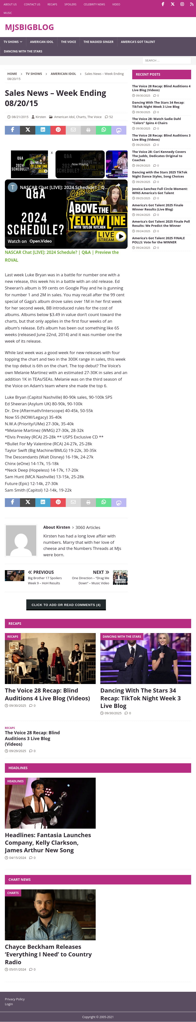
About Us (10, 4)
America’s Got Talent (138, 42)
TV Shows (11, 42)
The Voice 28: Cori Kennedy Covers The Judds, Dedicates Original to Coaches (159, 155)
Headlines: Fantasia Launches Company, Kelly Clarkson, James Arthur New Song (48, 842)
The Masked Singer (98, 42)
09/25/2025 (143, 198)
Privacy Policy (15, 999)
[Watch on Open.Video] (30, 241)
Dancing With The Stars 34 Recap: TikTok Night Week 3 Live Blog (158, 104)
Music (8, 13)
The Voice (68, 42)
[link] (13, 187)
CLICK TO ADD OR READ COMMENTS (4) (66, 604)
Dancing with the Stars (23, 51)
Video (116, 4)
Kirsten (41, 117)
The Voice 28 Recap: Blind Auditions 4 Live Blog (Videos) (161, 88)
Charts (81, 117)
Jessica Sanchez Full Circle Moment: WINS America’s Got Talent (160, 191)
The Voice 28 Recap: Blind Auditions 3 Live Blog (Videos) (161, 137)
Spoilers (70, 4)
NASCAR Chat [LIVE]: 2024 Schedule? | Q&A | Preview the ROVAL (65, 187)
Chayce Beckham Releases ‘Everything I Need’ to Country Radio (48, 954)
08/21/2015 (20, 117)
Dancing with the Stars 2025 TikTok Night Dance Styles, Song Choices (159, 174)
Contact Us (32, 4)
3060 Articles (87, 527)
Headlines (18, 767)
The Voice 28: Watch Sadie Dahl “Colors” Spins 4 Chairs (156, 121)
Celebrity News (94, 4)
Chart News (20, 879)
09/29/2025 (143, 145)
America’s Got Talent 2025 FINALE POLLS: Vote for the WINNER (158, 240)
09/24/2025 (143, 215)
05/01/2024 (17, 969)
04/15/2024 (17, 857)
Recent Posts (148, 74)
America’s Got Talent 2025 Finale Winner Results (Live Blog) (157, 207)
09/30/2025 (143, 95)
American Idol (41, 42)
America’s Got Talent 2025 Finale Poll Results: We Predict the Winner (161, 223)
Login (9, 1004)
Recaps (52, 4)
